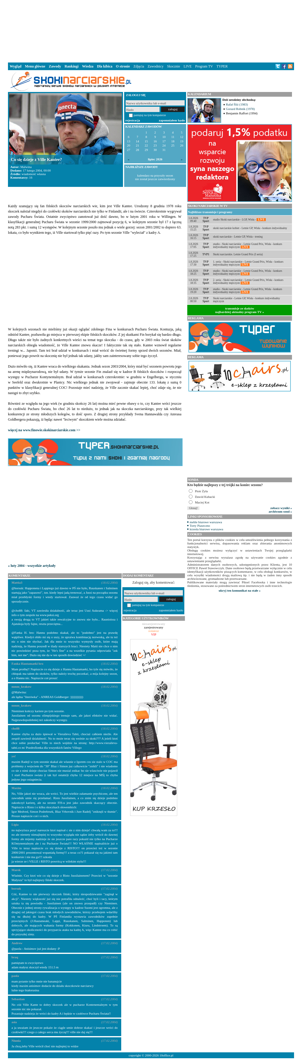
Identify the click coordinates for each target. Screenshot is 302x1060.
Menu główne (35, 66)
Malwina (26, 167)
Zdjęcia (139, 66)
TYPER (222, 66)
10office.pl (166, 1055)
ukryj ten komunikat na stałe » (240, 590)
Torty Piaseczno (200, 525)
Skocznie (173, 66)
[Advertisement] (151, 30)
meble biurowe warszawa (206, 522)
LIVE (187, 66)
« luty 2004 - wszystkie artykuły (32, 566)
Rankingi (71, 66)
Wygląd (16, 66)
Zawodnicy (156, 66)
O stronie (123, 66)
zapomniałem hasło (172, 120)
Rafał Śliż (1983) (237, 104)
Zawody (55, 66)
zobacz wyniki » (281, 508)
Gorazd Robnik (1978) (240, 109)
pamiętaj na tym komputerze (150, 115)
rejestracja (132, 120)
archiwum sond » (280, 511)
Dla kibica (104, 66)
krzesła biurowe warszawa (206, 529)
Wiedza (87, 66)
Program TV (204, 66)
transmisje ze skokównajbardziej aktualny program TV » (239, 310)
